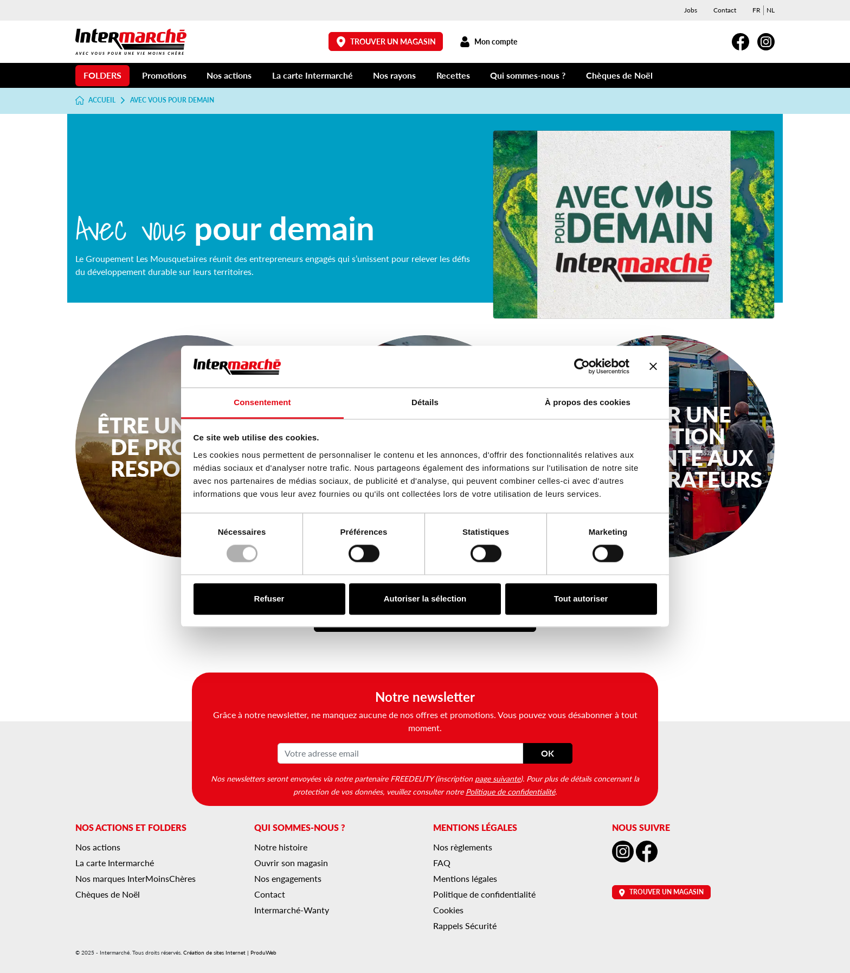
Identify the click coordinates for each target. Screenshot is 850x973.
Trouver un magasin (386, 41)
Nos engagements (287, 878)
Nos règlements (462, 847)
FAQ (441, 862)
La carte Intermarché (312, 75)
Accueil (95, 100)
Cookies (448, 910)
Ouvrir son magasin (291, 862)
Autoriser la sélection (425, 598)
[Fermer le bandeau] (653, 366)
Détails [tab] (425, 402)
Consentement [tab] (262, 402)
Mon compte (488, 41)
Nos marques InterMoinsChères (135, 878)
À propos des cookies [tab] (587, 402)
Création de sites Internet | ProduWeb (229, 952)
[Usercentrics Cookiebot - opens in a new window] (582, 367)
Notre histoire (280, 847)
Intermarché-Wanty (291, 910)
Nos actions (229, 75)
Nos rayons (394, 75)
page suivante (497, 778)
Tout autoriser (581, 598)
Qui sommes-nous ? (527, 75)
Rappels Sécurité (465, 925)
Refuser (269, 598)
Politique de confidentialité (510, 791)
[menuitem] (756, 10)
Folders (102, 75)
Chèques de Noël (619, 75)
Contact (724, 10)
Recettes (453, 75)
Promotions (164, 75)
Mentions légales (465, 878)
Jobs (690, 10)
